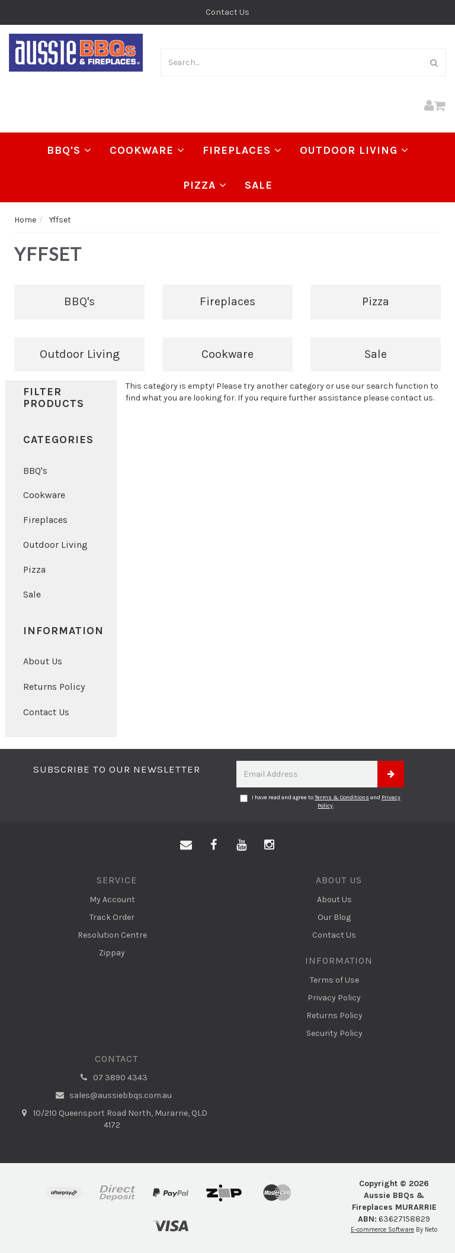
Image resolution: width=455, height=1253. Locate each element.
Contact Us (227, 12)
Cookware (147, 150)
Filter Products (53, 398)
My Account (112, 899)
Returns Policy (54, 686)
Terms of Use (334, 980)
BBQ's (69, 150)
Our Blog (334, 917)
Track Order (111, 917)
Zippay (112, 953)
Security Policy (334, 1033)
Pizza (205, 185)
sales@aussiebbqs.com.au (112, 1096)
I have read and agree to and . (320, 801)
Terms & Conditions (342, 797)
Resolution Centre (112, 935)
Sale (259, 185)
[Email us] (186, 845)
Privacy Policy (334, 998)
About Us (42, 661)
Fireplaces (242, 150)
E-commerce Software (382, 1229)
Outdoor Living (354, 150)
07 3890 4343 (112, 1078)
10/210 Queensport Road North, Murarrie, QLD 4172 (112, 1118)
